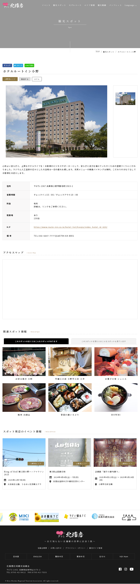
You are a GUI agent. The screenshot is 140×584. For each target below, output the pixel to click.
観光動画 (102, 5)
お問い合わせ (56, 548)
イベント (46, 5)
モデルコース (75, 5)
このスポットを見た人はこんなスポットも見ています (104, 341)
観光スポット (59, 5)
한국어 (102, 556)
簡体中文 (81, 556)
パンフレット (115, 5)
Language (129, 5)
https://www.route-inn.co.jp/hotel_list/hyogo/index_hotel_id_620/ (70, 227)
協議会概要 (42, 548)
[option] (56, 121)
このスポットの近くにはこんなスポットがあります (36, 341)
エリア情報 (89, 5)
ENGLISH (37, 556)
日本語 (16, 556)
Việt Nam (124, 556)
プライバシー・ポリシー (75, 548)
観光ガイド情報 (95, 548)
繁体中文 (59, 556)
